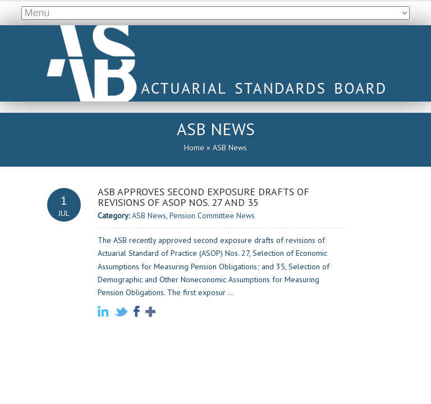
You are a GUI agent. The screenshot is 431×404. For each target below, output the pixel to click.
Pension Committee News (212, 215)
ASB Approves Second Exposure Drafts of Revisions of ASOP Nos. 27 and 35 (203, 197)
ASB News (149, 215)
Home (194, 148)
